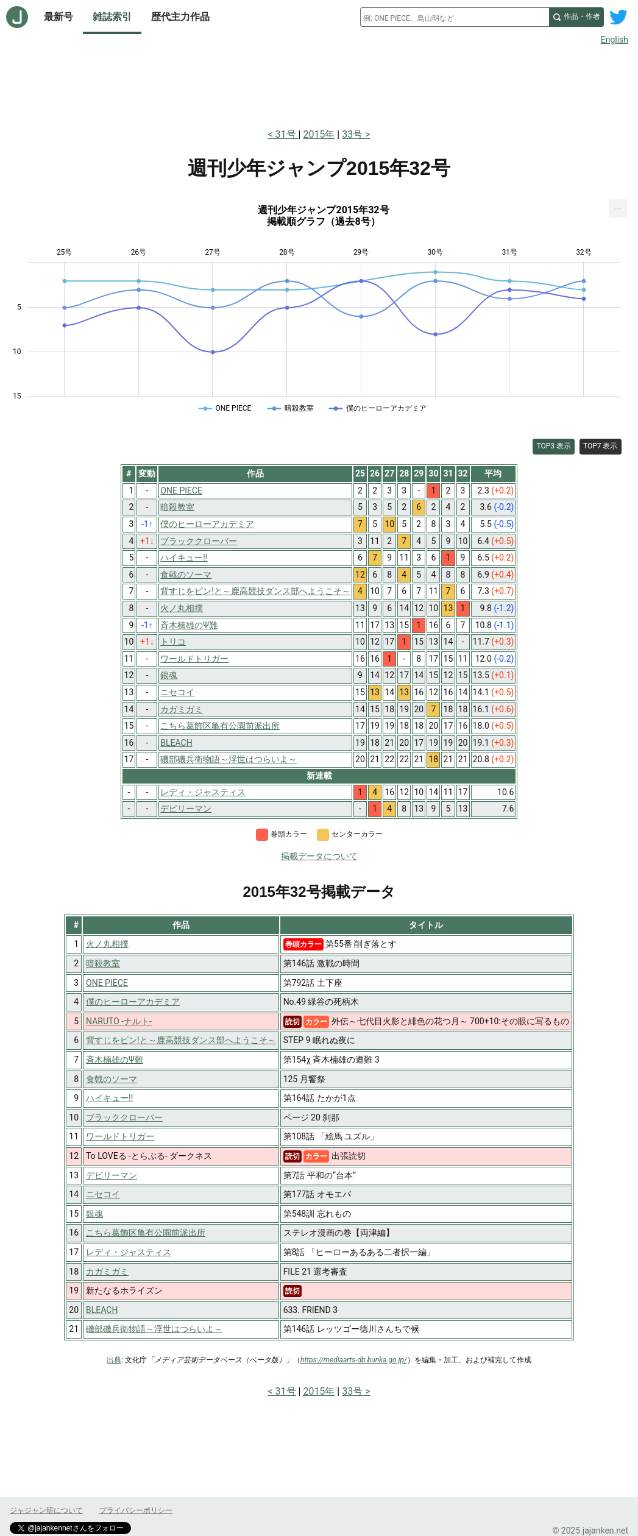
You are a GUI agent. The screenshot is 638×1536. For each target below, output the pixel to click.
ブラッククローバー (124, 1117)
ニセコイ (103, 1194)
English (614, 39)
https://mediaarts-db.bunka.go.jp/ (353, 1360)
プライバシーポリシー (135, 1510)
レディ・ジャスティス (128, 1252)
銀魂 (94, 1214)
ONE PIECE (107, 983)
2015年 (319, 134)
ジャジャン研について (46, 1510)
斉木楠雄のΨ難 (114, 1059)
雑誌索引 (112, 17)
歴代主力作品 (180, 17)
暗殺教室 (103, 963)
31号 (287, 134)
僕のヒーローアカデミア (133, 1002)
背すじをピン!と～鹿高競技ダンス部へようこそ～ (181, 1040)
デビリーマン (111, 1175)
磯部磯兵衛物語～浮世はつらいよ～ (154, 1329)
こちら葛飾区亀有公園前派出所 (145, 1232)
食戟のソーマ (111, 1079)
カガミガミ (107, 1271)
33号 (352, 134)
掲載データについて (319, 856)
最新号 (58, 17)
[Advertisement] (319, 84)
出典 (114, 1360)
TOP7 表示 (600, 446)
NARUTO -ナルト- (119, 1021)
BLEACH (102, 1310)
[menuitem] (618, 208)
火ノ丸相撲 (107, 944)
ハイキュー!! (109, 1098)
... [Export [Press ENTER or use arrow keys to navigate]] (618, 205)
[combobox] (454, 17)
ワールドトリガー (120, 1136)
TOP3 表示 (553, 446)
